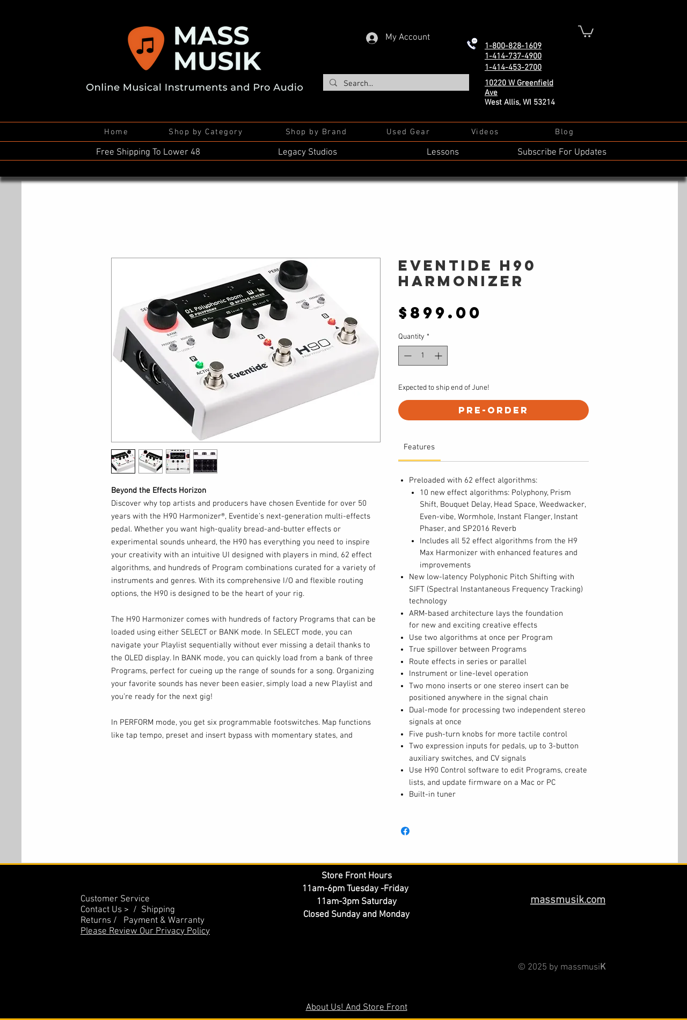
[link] (419, 447)
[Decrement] (406, 355)
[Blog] (565, 132)
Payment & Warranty (163, 920)
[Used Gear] (409, 132)
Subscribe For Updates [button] (561, 152)
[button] (586, 30)
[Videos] (486, 132)
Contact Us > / (111, 910)
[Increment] (439, 355)
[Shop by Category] (206, 132)
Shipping (158, 910)
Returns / (102, 920)
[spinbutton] (423, 355)
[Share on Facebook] (405, 831)
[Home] (117, 132)
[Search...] (395, 84)
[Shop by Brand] (317, 132)
